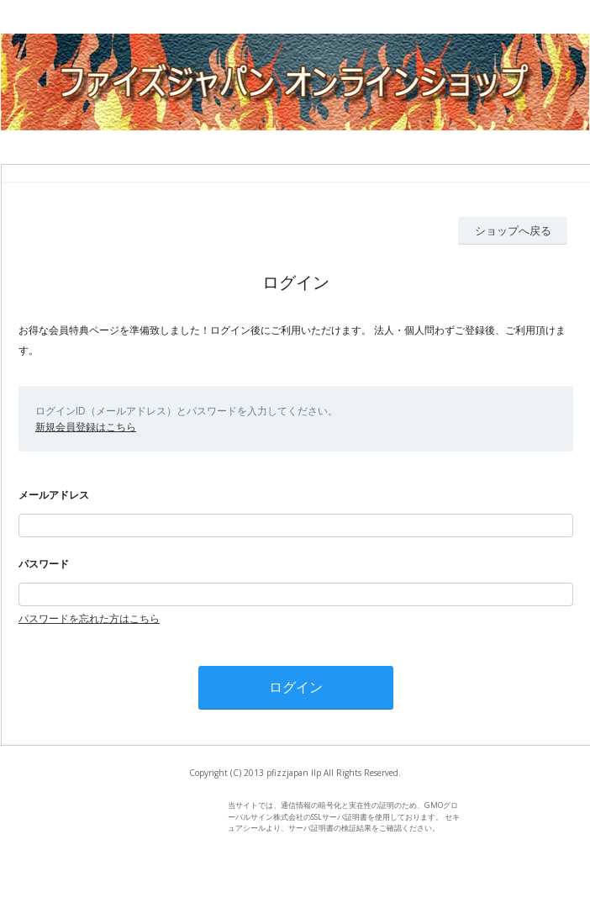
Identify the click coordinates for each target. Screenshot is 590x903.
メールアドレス (53, 495)
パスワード (43, 564)
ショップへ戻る (513, 230)
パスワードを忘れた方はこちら (89, 618)
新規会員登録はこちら (85, 427)
